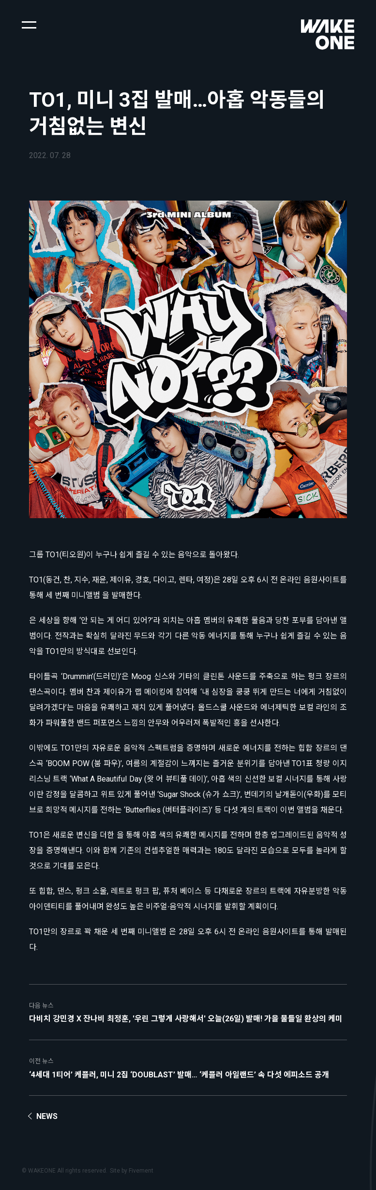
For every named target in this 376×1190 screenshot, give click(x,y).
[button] (29, 24)
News (47, 1116)
